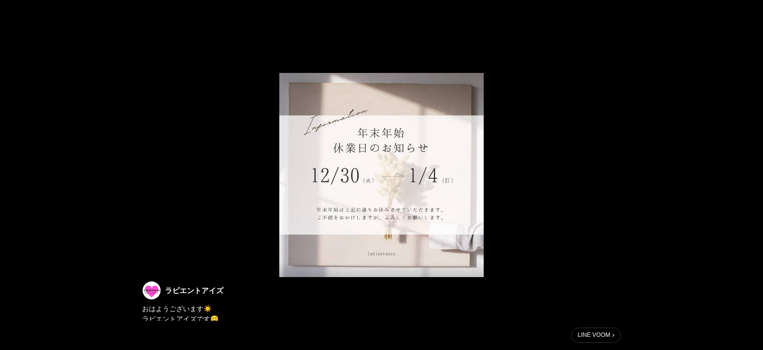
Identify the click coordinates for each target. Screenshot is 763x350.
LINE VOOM (594, 335)
